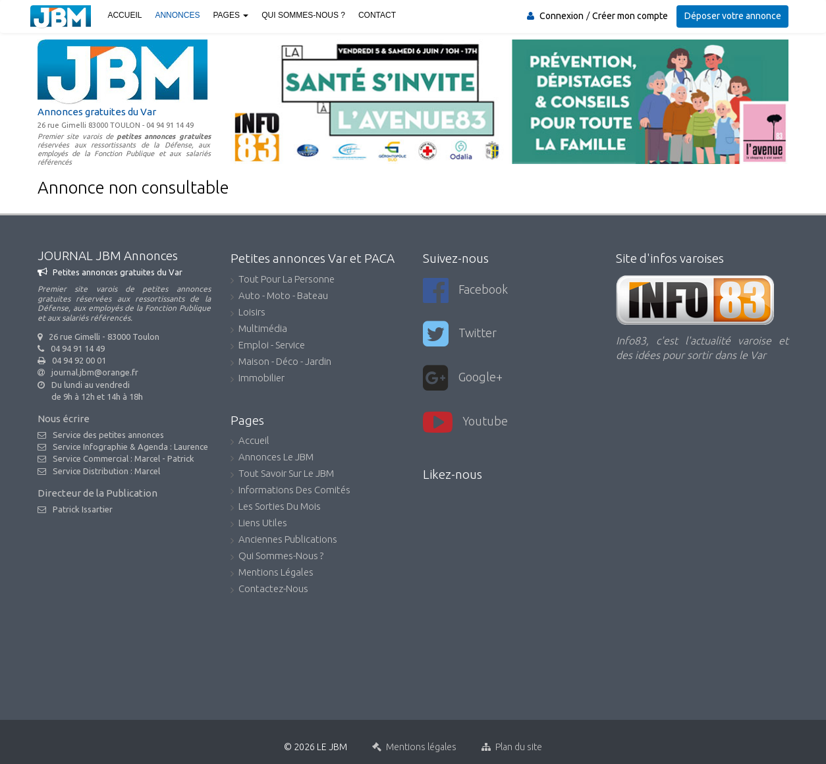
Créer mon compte (631, 16)
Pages (230, 15)
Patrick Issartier (83, 509)
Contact (376, 15)
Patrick (180, 458)
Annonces (176, 15)
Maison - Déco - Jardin (281, 363)
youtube (466, 418)
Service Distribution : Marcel (106, 471)
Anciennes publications (284, 540)
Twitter (460, 333)
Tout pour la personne (283, 280)
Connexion (562, 16)
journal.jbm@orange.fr (94, 372)
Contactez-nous (269, 590)
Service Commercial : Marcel (106, 458)
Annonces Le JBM (272, 458)
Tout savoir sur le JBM (282, 474)
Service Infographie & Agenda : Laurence (130, 446)
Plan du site (512, 741)
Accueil (124, 15)
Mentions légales (272, 573)
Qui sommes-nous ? (302, 15)
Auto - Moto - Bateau (279, 297)
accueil (250, 442)
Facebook (466, 290)
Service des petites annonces (108, 434)
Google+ (463, 376)
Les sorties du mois (276, 507)
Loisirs (248, 313)
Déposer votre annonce (732, 16)
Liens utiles (259, 524)
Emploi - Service (268, 346)
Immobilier (258, 379)
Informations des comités (290, 491)
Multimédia (259, 330)
